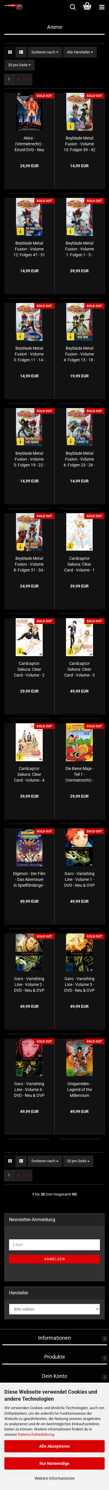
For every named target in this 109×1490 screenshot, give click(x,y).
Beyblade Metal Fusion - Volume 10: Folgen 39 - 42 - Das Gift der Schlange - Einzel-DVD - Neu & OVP (79, 144)
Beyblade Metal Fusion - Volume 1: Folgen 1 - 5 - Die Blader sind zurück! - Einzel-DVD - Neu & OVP (79, 249)
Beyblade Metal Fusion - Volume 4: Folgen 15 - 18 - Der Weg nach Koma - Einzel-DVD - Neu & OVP (79, 354)
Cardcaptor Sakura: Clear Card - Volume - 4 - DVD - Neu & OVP (29, 774)
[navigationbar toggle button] (101, 7)
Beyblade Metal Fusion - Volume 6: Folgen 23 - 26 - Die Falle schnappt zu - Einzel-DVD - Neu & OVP (79, 459)
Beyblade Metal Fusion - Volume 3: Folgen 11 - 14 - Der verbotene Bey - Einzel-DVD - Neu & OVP (29, 354)
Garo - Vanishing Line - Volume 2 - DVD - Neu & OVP (29, 984)
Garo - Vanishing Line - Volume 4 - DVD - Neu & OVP (29, 1089)
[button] (10, 52)
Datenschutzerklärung (36, 1434)
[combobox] (45, 52)
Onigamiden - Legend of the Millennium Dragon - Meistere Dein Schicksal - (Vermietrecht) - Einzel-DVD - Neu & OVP (79, 1089)
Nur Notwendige (54, 1463)
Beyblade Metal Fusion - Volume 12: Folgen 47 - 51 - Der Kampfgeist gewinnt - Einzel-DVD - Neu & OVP (29, 249)
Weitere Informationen (55, 1478)
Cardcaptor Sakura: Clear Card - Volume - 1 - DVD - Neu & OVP (79, 564)
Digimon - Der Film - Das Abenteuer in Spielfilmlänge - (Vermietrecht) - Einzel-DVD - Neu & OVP (29, 879)
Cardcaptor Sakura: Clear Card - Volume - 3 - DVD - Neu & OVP (79, 669)
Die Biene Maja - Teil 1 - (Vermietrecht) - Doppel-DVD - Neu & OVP (79, 774)
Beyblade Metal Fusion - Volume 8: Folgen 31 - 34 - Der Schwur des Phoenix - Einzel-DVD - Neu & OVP (29, 564)
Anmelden (54, 1259)
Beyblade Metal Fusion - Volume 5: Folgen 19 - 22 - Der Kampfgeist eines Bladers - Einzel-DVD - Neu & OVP (29, 459)
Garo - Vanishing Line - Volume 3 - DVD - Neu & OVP (79, 984)
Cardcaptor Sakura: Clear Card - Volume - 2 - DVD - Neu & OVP (29, 669)
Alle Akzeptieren (54, 1446)
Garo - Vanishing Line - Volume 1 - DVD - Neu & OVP (79, 879)
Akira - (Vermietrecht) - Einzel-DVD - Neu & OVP (29, 144)
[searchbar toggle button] (72, 7)
